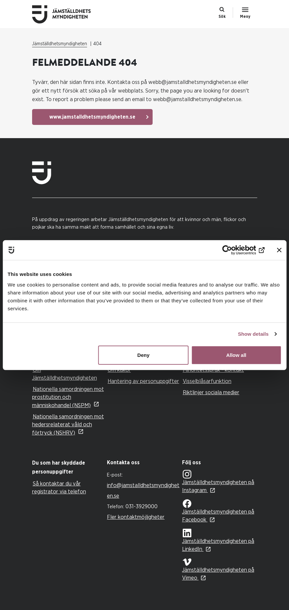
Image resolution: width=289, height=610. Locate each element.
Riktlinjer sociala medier (211, 392)
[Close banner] (279, 250)
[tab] (68, 468)
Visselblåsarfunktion (207, 381)
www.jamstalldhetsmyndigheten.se (92, 117)
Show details (253, 334)
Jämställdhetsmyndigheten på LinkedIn (218, 540)
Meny (245, 17)
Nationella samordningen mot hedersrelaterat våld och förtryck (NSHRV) (68, 425)
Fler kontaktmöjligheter (136, 517)
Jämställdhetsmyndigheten (59, 44)
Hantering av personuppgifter (143, 381)
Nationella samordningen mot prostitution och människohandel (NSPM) (68, 397)
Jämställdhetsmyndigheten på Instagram (218, 481)
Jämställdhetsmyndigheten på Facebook (218, 511)
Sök (222, 17)
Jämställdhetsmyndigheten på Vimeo (218, 569)
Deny (143, 355)
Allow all (236, 355)
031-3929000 (141, 506)
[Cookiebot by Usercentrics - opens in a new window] (236, 250)
